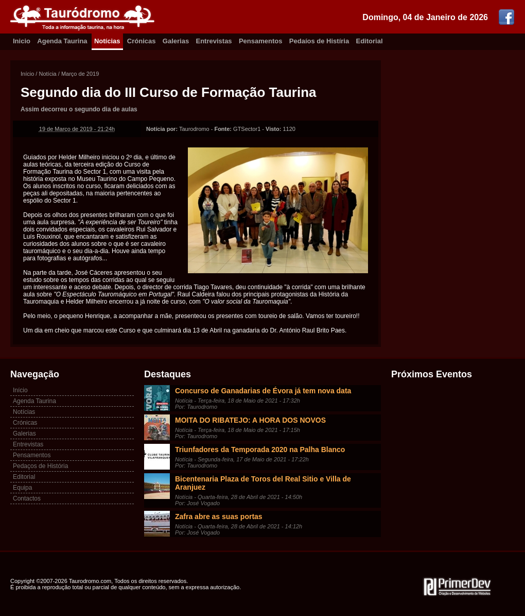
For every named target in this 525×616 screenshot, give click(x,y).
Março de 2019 (80, 74)
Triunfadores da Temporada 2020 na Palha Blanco (260, 449)
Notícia (47, 74)
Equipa (22, 487)
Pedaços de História (40, 466)
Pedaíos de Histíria (319, 41)
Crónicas (141, 41)
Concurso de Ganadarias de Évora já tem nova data (263, 391)
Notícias (107, 41)
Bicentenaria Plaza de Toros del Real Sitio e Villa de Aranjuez (263, 483)
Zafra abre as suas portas (218, 516)
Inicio (21, 41)
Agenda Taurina (62, 41)
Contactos (27, 498)
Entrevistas (214, 41)
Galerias (176, 41)
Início (27, 74)
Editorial (369, 41)
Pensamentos (261, 41)
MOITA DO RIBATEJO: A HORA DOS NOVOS (250, 420)
